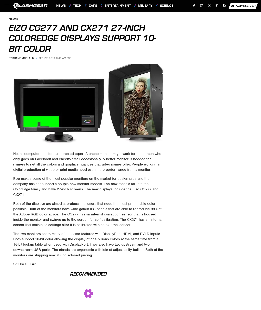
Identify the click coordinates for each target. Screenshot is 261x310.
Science (167, 6)
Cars (93, 6)
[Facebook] (194, 6)
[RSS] (225, 6)
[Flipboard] (217, 6)
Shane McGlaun (23, 58)
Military (145, 6)
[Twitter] (209, 6)
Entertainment (118, 6)
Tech (77, 6)
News (61, 6)
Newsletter (243, 6)
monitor (106, 153)
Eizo (33, 264)
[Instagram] (202, 6)
